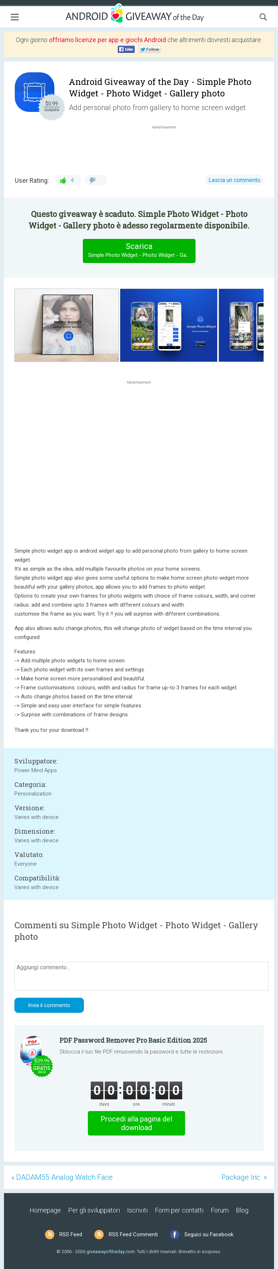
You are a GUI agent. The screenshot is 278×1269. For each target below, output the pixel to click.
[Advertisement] (167, 148)
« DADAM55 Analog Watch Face (62, 1177)
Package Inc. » (244, 1177)
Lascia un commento (234, 180)
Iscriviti (137, 1210)
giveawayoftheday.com (110, 1251)
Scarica (141, 250)
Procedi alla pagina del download (136, 1123)
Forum (220, 1210)
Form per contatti (179, 1210)
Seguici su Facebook (208, 1234)
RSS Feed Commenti (133, 1234)
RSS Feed (70, 1234)
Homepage (45, 1210)
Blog (242, 1210)
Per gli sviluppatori (94, 1210)
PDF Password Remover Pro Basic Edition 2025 (133, 1040)
